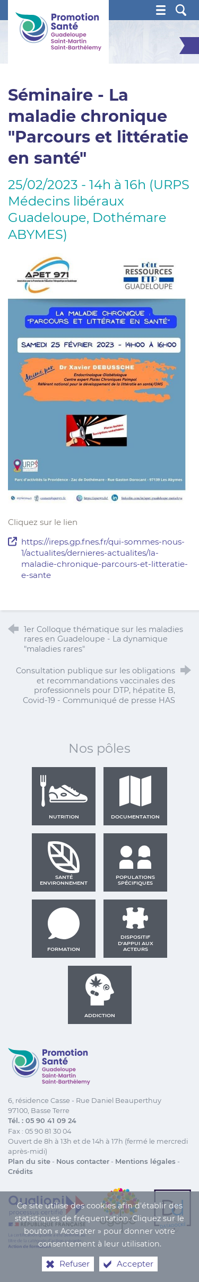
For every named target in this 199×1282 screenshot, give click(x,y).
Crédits (20, 1172)
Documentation (135, 797)
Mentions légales (145, 1161)
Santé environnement (64, 863)
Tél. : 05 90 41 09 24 (42, 1121)
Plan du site (29, 1161)
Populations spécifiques (135, 863)
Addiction (100, 996)
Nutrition (63, 797)
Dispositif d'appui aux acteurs (135, 929)
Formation (63, 929)
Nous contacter (82, 1161)
